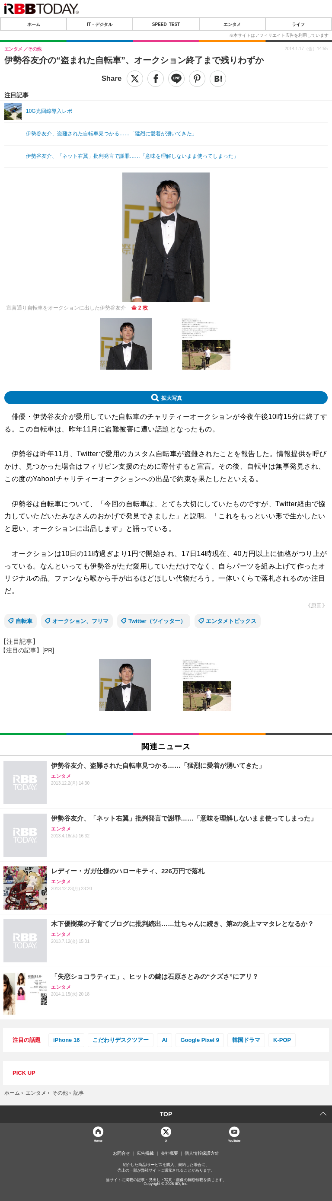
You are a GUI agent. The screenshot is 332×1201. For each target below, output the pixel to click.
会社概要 (169, 1153)
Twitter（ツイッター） (157, 621)
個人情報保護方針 (202, 1153)
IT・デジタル (99, 24)
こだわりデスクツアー (121, 1040)
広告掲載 (145, 1153)
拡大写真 (171, 397)
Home (98, 1140)
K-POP (282, 1040)
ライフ (298, 24)
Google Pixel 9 (199, 1040)
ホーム (33, 24)
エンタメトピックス (231, 621)
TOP (166, 1114)
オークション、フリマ (80, 621)
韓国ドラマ (246, 1040)
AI (164, 1040)
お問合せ (121, 1153)
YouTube (234, 1140)
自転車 (24, 621)
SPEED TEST (166, 24)
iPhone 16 (66, 1040)
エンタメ (232, 24)
